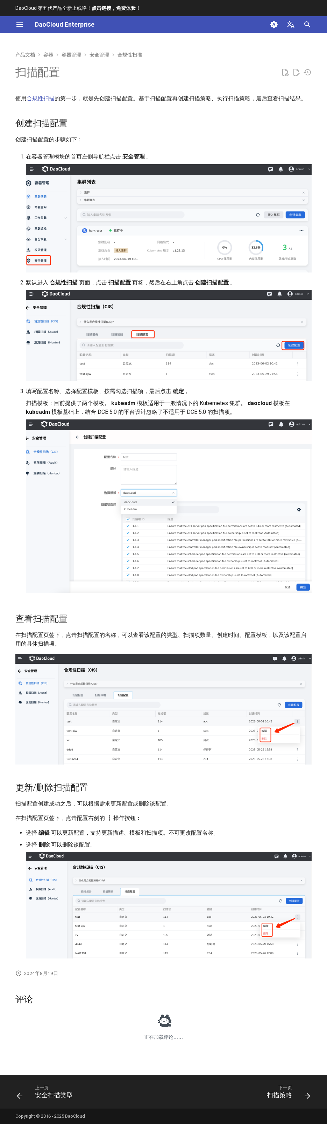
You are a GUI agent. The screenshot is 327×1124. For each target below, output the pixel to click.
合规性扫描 (41, 98)
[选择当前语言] (291, 25)
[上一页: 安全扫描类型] (46, 1093)
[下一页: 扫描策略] (287, 1093)
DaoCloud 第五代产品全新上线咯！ (78, 8)
